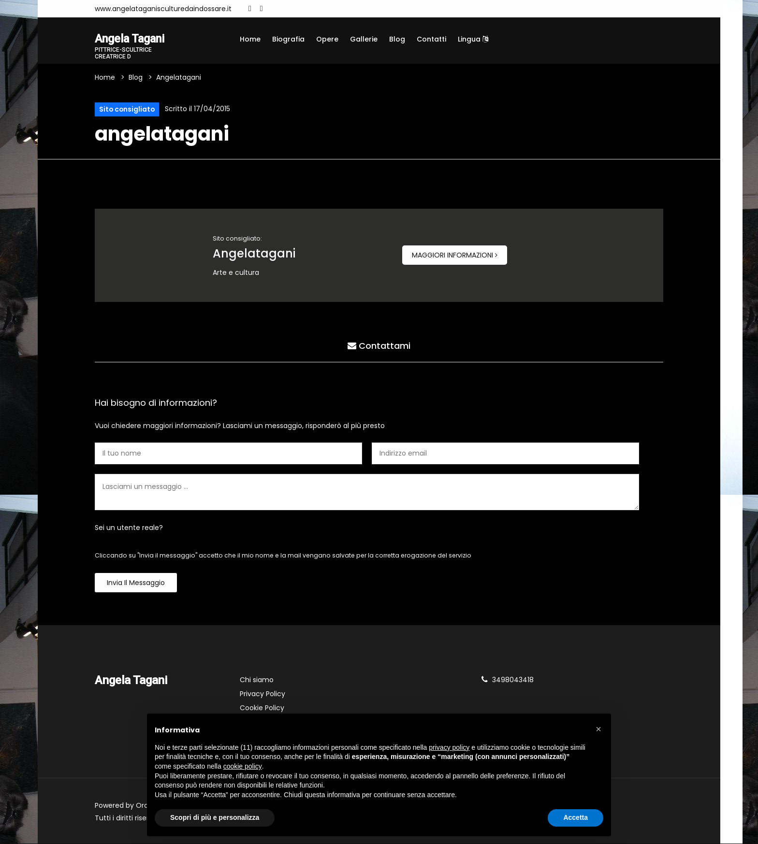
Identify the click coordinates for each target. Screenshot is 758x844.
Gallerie (364, 39)
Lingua (473, 39)
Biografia (288, 39)
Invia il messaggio (136, 583)
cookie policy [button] (242, 766)
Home (250, 39)
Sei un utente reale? (129, 528)
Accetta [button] (575, 817)
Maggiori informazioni (454, 255)
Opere (327, 39)
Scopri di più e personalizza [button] (214, 817)
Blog (397, 39)
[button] (598, 729)
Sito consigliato (127, 109)
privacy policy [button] (449, 747)
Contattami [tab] (379, 346)
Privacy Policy (262, 694)
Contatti (431, 39)
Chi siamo (257, 680)
